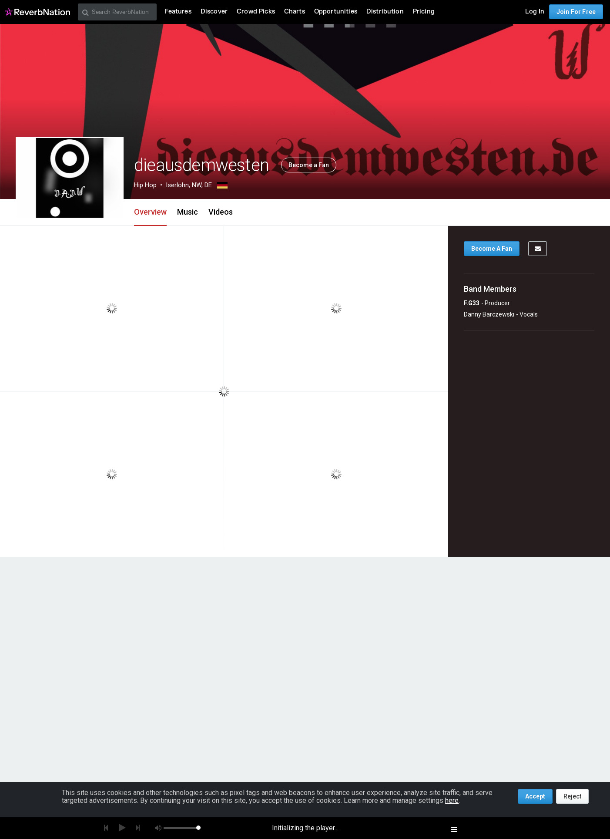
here (452, 800)
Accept (535, 796)
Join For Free (576, 11)
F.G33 (471, 303)
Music (187, 211)
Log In (534, 11)
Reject (572, 796)
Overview (150, 211)
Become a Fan (308, 165)
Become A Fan (491, 248)
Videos (220, 211)
